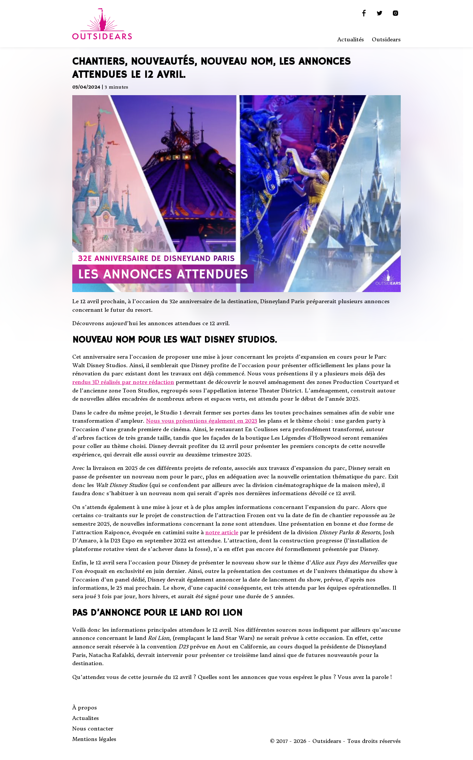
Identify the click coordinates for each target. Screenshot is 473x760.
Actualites (85, 718)
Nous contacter (92, 728)
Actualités (350, 39)
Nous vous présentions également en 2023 (201, 420)
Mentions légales (94, 739)
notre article (221, 532)
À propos (84, 707)
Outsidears (386, 39)
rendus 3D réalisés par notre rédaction (123, 382)
